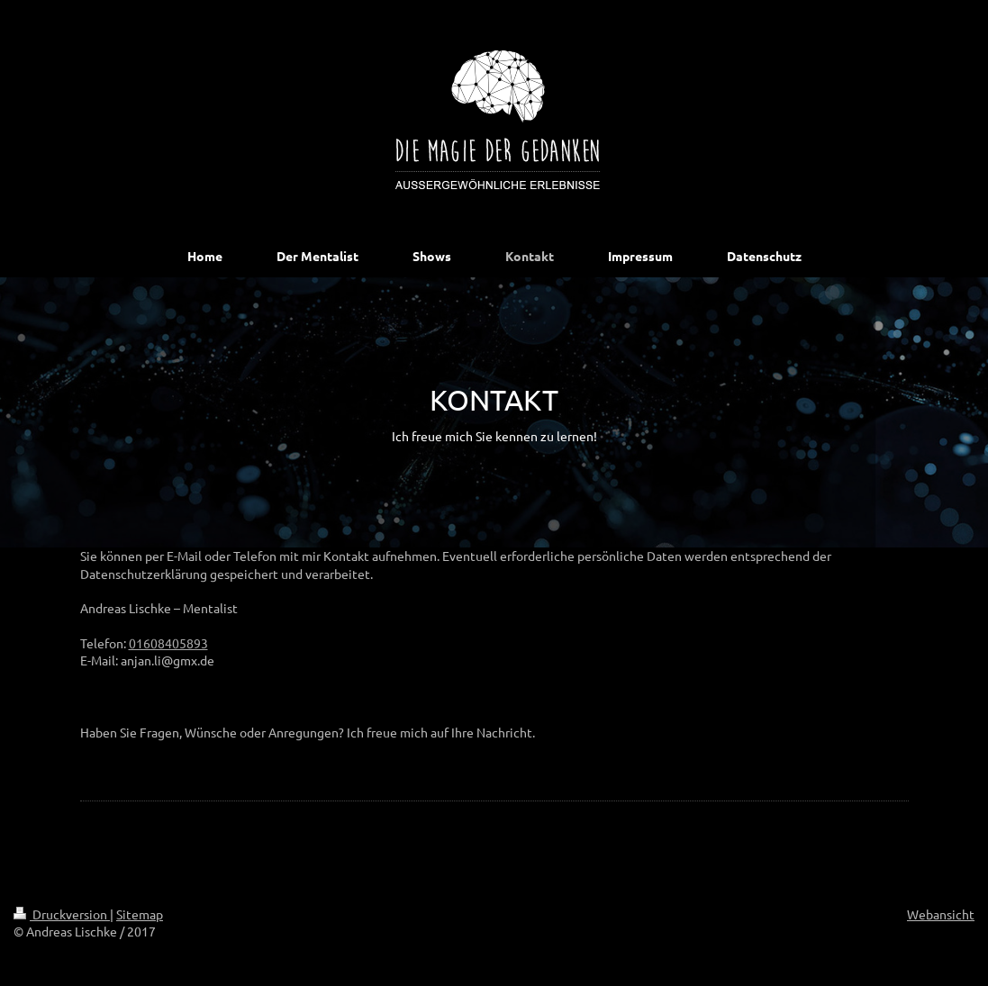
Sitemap (139, 914)
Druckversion (62, 914)
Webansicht (940, 914)
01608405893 (168, 643)
